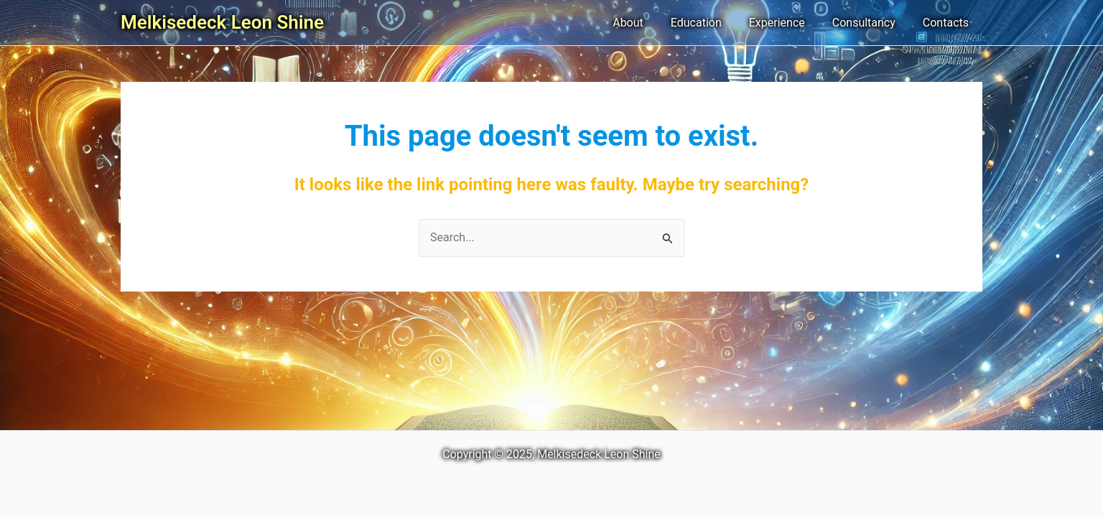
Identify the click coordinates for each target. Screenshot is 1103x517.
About (647, 22)
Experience (788, 22)
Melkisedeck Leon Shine (222, 22)
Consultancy (870, 22)
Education (711, 22)
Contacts (948, 22)
